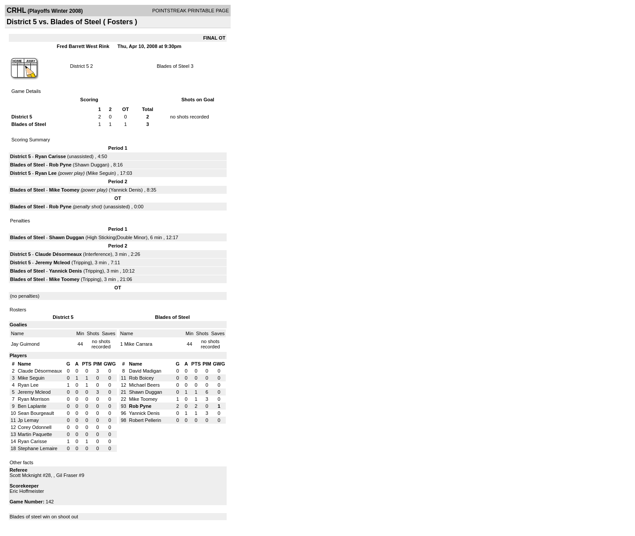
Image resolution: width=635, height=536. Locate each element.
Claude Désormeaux (58, 254)
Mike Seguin (101, 173)
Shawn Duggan (91, 164)
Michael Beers (144, 385)
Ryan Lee (46, 173)
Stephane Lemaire (37, 448)
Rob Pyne (60, 164)
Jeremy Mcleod (52, 262)
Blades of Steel (173, 66)
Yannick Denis (126, 189)
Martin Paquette (35, 434)
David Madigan (145, 370)
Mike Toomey (64, 189)
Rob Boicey (141, 378)
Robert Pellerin (145, 420)
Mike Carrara (138, 344)
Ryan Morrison (33, 399)
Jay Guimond (25, 344)
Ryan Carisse (50, 156)
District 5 (79, 66)
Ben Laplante (32, 406)
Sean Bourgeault (36, 413)
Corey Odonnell (34, 427)
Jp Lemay (28, 420)
